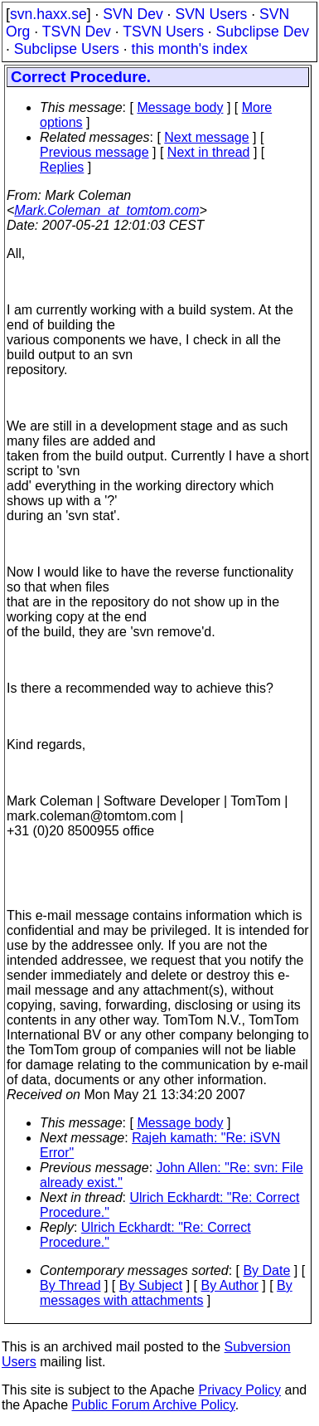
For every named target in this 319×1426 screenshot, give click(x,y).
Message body (180, 107)
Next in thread (208, 152)
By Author (229, 1285)
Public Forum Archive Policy (153, 1405)
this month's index (190, 49)
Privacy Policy (239, 1390)
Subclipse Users (66, 49)
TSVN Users (163, 31)
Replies (62, 167)
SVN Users (211, 14)
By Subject (150, 1285)
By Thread (70, 1285)
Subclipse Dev (262, 31)
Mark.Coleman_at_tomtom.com (106, 210)
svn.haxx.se (48, 14)
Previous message (94, 152)
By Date (266, 1270)
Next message (206, 137)
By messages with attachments (166, 1292)
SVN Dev (132, 14)
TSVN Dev (76, 31)
